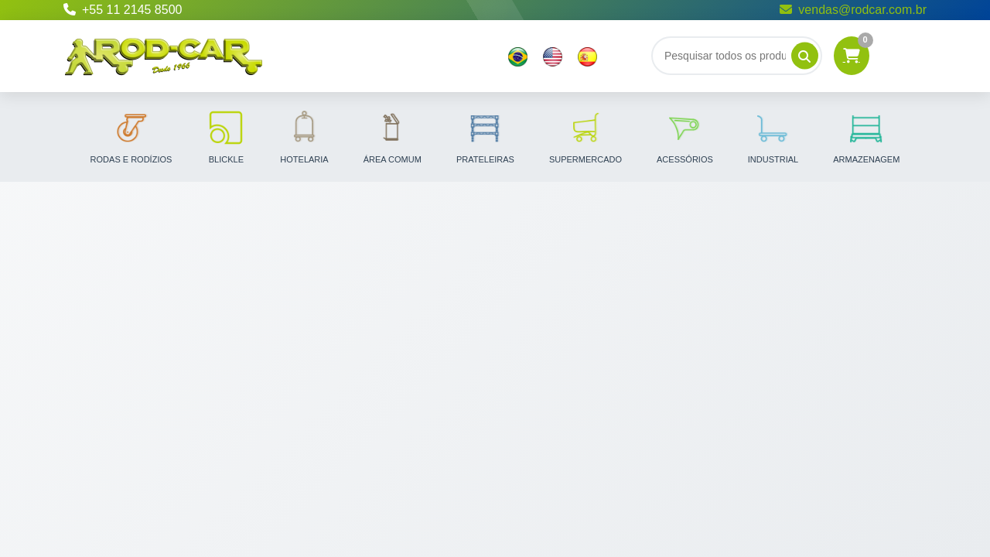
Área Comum (393, 136)
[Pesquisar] (804, 56)
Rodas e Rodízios (131, 136)
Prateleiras (485, 136)
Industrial (773, 136)
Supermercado (585, 136)
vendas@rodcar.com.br (853, 9)
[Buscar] (736, 55)
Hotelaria (304, 136)
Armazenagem (866, 136)
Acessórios (685, 136)
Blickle (226, 136)
